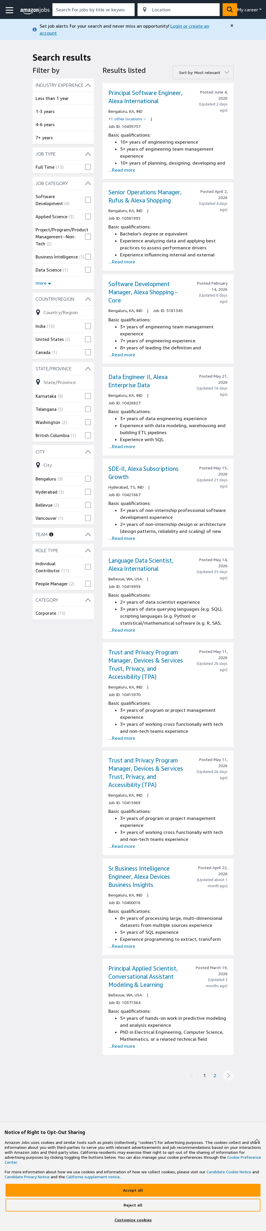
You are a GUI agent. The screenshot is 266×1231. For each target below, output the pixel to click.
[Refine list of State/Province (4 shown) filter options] (63, 382)
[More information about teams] (51, 534)
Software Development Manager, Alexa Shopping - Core (142, 292)
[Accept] (133, 1190)
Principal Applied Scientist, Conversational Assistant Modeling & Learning (143, 976)
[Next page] (228, 1075)
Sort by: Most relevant (199, 72)
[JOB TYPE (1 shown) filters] (63, 153)
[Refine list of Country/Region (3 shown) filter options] (63, 312)
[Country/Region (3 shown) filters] (63, 299)
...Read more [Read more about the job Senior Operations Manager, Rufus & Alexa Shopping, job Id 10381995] (121, 262)
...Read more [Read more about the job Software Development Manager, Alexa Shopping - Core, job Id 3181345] (121, 354)
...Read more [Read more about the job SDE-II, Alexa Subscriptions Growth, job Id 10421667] (121, 538)
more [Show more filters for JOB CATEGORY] (43, 283)
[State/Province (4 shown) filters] (63, 368)
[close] (232, 26)
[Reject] (133, 1205)
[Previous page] (191, 1075)
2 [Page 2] (215, 1075)
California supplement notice (93, 1176)
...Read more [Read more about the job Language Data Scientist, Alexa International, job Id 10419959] (121, 630)
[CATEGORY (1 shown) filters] (63, 600)
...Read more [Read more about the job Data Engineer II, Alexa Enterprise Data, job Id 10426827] (121, 446)
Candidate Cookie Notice (229, 1171)
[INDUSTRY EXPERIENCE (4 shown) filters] (63, 85)
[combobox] (93, 9)
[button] (10, 10)
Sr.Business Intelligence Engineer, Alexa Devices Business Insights (139, 876)
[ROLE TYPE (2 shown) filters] (63, 550)
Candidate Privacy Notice (27, 1176)
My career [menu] (247, 10)
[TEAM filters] (88, 534)
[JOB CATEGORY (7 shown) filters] (63, 183)
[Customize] (133, 1220)
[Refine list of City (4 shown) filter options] (63, 465)
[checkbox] (63, 167)
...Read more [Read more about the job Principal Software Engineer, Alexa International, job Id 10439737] (121, 170)
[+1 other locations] (127, 118)
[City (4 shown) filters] (63, 451)
